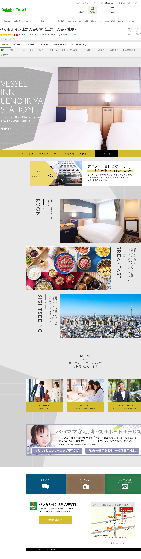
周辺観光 (41, 50)
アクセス (53, 50)
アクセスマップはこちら (120, 543)
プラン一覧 (30, 45)
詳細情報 (4, 55)
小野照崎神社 (87, 50)
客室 (11, 50)
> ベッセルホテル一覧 (47, 549)
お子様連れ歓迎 (129, 50)
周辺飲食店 (113, 50)
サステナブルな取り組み (69, 35)
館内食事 (73, 50)
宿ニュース (17, 45)
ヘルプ (77, 3)
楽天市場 (122, 3)
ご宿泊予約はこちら (56, 520)
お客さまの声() (78, 45)
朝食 (31, 50)
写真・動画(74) (44, 45)
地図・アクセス (60, 45)
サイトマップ (98, 3)
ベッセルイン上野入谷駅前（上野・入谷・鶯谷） (39, 29)
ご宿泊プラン (106, 154)
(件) (23, 34)
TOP (20, 154)
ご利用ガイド (86, 3)
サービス (21, 50)
